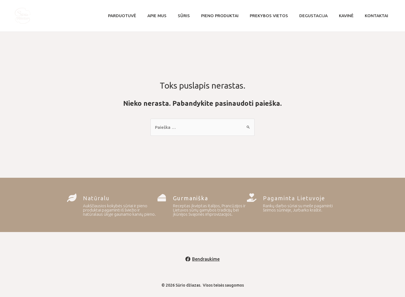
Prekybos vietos (274, 15)
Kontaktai (373, 15)
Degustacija (316, 15)
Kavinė (346, 15)
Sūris (195, 15)
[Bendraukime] (203, 259)
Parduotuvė (139, 15)
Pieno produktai (228, 15)
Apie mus (171, 15)
